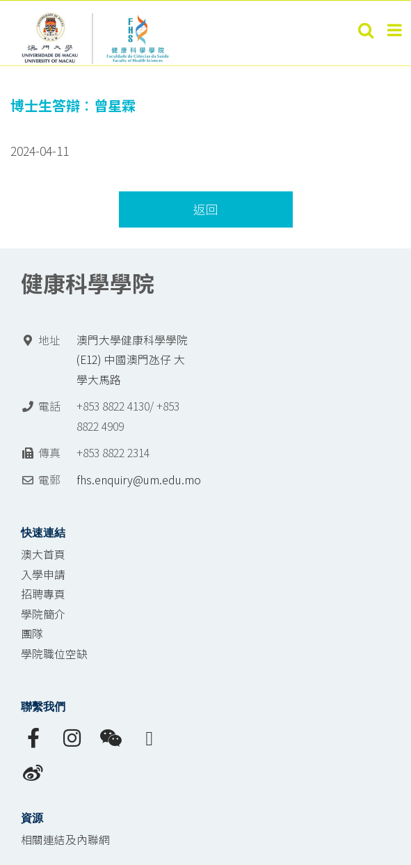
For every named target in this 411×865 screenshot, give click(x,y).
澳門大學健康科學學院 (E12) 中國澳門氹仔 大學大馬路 (132, 360)
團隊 (32, 634)
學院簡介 (43, 614)
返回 (205, 209)
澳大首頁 (43, 554)
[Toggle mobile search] (365, 30)
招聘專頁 (43, 594)
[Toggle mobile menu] (395, 30)
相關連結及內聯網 (65, 840)
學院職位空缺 (54, 654)
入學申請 (43, 574)
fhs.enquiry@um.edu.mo (138, 480)
